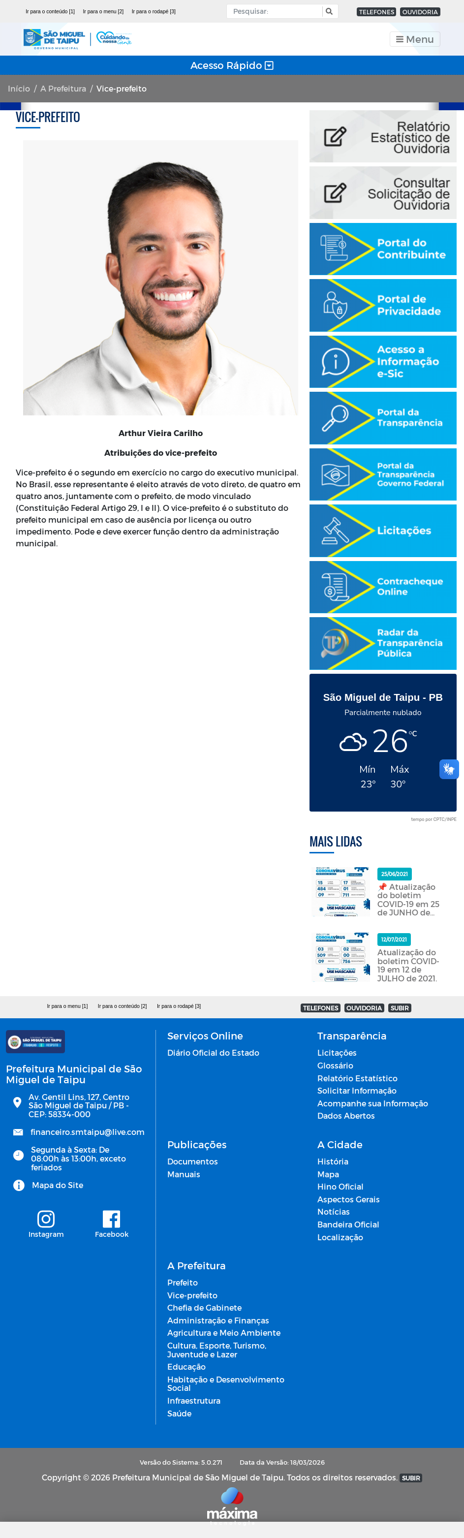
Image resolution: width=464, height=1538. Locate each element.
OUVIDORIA (420, 11)
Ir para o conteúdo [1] (50, 11)
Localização (340, 1237)
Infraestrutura (193, 1400)
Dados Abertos (346, 1115)
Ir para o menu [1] (67, 1006)
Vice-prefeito (192, 1295)
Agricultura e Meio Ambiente (223, 1332)
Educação (186, 1366)
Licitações (337, 1052)
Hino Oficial (340, 1186)
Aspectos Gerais (348, 1199)
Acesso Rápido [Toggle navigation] (232, 65)
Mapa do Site (57, 1185)
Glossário (335, 1065)
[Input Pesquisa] (276, 11)
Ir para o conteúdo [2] (122, 1006)
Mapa (328, 1174)
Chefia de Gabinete (204, 1307)
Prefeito (182, 1282)
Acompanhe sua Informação (372, 1103)
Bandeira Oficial (348, 1224)
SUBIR (400, 1007)
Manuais (183, 1174)
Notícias (333, 1211)
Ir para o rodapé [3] (154, 11)
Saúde (179, 1413)
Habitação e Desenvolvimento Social (225, 1384)
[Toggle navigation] (415, 39)
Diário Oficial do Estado (213, 1052)
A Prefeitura (63, 88)
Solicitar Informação (357, 1090)
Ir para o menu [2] (103, 11)
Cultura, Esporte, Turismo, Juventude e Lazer (216, 1350)
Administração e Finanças (218, 1320)
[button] (328, 11)
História (332, 1161)
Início (19, 88)
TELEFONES (376, 11)
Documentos (192, 1161)
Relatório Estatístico (357, 1078)
